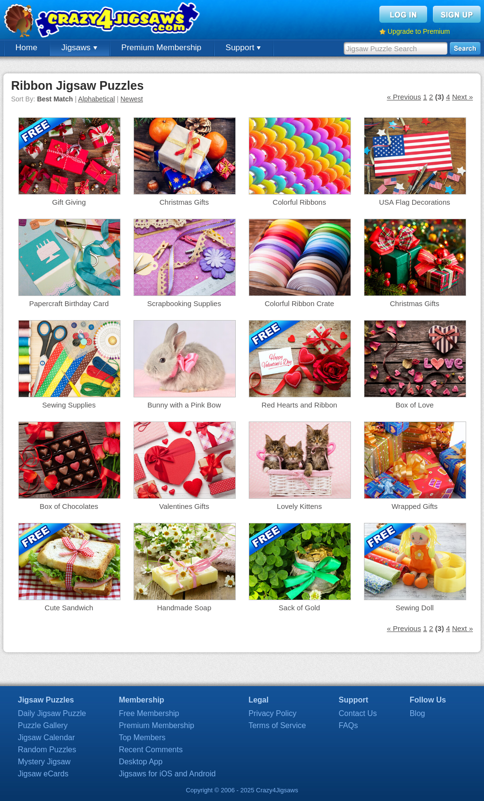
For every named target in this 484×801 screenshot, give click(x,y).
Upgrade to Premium (419, 31)
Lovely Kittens (299, 506)
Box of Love (414, 405)
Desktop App (140, 762)
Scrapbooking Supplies (184, 303)
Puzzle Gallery (42, 725)
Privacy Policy (272, 713)
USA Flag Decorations (414, 202)
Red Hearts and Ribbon (299, 405)
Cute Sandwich (69, 608)
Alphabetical (96, 99)
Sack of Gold (299, 608)
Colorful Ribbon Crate (299, 303)
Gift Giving (69, 202)
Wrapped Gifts (414, 506)
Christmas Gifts (184, 202)
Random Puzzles (47, 749)
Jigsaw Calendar (46, 737)
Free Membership (149, 713)
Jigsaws (79, 47)
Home (26, 47)
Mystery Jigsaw (44, 762)
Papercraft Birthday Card (68, 303)
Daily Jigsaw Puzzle (52, 713)
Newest (132, 99)
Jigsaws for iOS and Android (167, 774)
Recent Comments (151, 749)
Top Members (142, 737)
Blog (417, 713)
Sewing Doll (414, 608)
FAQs (348, 725)
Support (243, 47)
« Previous (404, 97)
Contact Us (358, 713)
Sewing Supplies (69, 405)
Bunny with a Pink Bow (184, 405)
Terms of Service (277, 725)
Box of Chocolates (69, 506)
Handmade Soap (184, 608)
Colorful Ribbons (299, 202)
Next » (462, 97)
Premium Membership (161, 47)
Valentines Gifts (184, 506)
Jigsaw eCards (43, 774)
